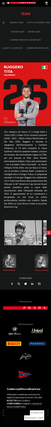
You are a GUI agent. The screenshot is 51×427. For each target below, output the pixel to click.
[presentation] (49, 233)
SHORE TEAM (33, 32)
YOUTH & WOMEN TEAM (38, 22)
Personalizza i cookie (34, 418)
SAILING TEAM (16, 22)
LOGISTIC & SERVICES (12, 48)
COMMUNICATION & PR (37, 48)
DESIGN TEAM (17, 32)
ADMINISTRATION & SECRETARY (25, 40)
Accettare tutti (37, 413)
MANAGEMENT (5, 22)
